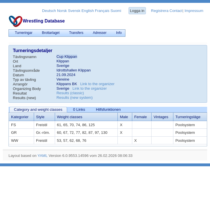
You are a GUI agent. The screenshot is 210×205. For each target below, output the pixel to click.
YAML (42, 155)
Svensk (74, 11)
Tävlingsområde (26, 70)
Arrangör (20, 84)
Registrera (159, 11)
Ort (15, 61)
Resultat (20, 93)
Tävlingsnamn (24, 57)
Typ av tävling (24, 79)
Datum (18, 75)
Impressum (193, 11)
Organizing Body (27, 89)
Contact (175, 11)
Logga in (137, 11)
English (87, 11)
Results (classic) (70, 93)
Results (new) (24, 98)
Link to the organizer (97, 84)
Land (17, 66)
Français (102, 11)
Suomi (115, 11)
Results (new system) (74, 97)
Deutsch (49, 11)
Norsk (62, 11)
